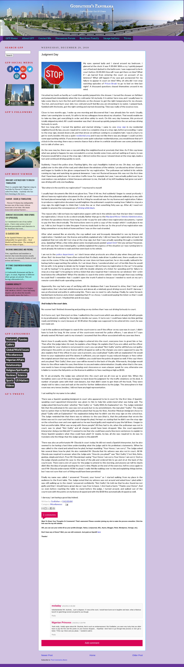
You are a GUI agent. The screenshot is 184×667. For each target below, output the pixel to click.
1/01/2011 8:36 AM (68, 606)
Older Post (137, 655)
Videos (10, 385)
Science (22, 375)
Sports (9, 380)
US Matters (22, 380)
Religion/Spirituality (17, 370)
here (99, 532)
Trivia (127, 38)
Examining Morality (13, 284)
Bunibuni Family (89, 38)
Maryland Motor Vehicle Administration (124, 216)
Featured (11, 339)
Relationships (13, 365)
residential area (83, 135)
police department (65, 254)
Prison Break (111, 83)
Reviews (11, 375)
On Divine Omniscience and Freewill (19, 249)
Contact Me (44, 38)
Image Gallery (111, 38)
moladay (56, 606)
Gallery (10, 344)
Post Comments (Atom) (59, 660)
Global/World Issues (17, 349)
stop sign (121, 127)
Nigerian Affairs (15, 359)
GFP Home (12, 38)
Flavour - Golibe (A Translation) (18, 198)
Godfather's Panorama (91, 6)
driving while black (86, 208)
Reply (54, 616)
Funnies (23, 339)
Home (92, 655)
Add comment (92, 643)
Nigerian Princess (61, 622)
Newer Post (47, 655)
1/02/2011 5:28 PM (78, 623)
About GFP (28, 38)
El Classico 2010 (12, 233)
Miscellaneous (56, 504)
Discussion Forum (65, 38)
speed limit (111, 243)
